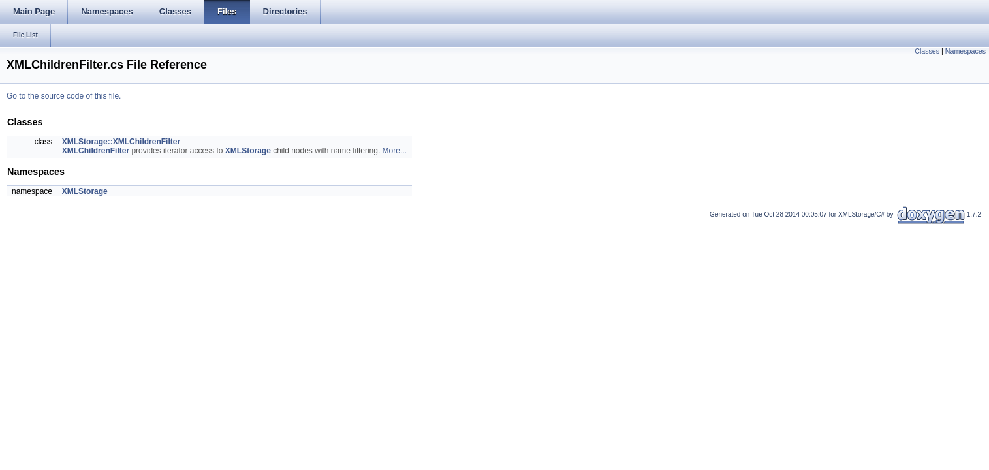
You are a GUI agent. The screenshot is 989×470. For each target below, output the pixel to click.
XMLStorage (248, 150)
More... (395, 150)
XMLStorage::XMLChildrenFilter (121, 141)
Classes (927, 51)
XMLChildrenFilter (95, 150)
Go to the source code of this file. (64, 96)
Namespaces (965, 51)
